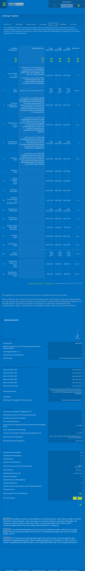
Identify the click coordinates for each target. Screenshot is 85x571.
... (81, 75)
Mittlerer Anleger (31, 24)
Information (66, 2)
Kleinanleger (19, 24)
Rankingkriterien (49, 283)
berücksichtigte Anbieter (35, 283)
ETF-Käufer (74, 24)
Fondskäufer (63, 24)
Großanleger (43, 24)
